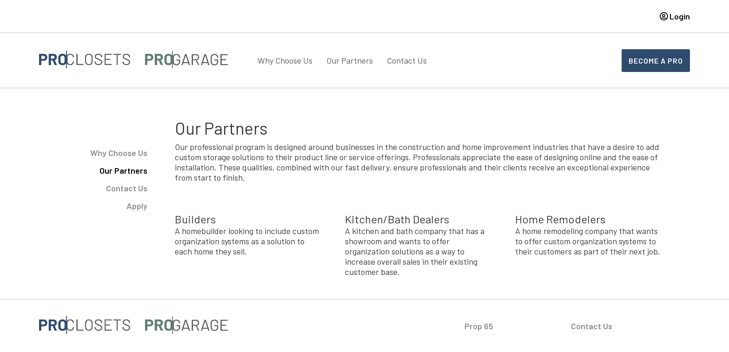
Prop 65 (478, 326)
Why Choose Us (285, 60)
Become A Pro (656, 60)
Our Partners (349, 60)
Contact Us (407, 60)
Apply (136, 206)
